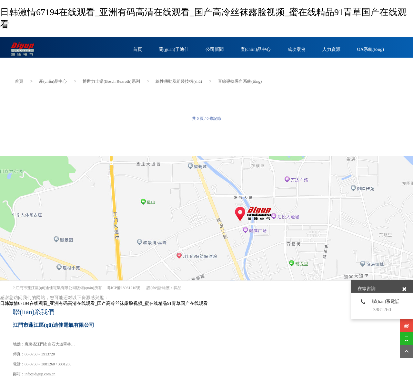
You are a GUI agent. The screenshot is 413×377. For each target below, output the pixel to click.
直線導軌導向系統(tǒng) (240, 80)
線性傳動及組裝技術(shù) (179, 80)
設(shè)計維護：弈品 (163, 288)
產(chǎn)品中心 (53, 80)
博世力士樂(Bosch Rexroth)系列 (111, 80)
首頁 (19, 80)
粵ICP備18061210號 (123, 288)
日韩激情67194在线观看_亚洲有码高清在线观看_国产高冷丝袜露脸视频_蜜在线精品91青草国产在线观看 (104, 303)
